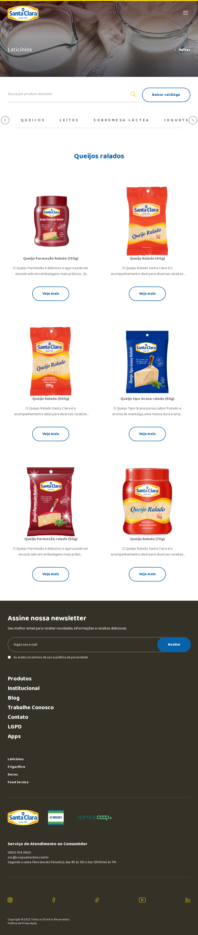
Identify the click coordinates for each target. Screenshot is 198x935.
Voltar (181, 50)
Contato (18, 717)
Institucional (24, 688)
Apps (14, 736)
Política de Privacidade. (22, 923)
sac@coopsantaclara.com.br (28, 857)
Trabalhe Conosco (31, 707)
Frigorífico (16, 767)
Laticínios (16, 759)
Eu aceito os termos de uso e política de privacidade (48, 657)
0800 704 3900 (19, 852)
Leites (69, 120)
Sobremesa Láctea (121, 120)
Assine (174, 644)
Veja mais (50, 294)
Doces (13, 774)
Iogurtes (178, 120)
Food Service (18, 782)
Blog (13, 698)
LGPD (15, 727)
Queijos (33, 120)
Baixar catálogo (166, 95)
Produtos (19, 679)
